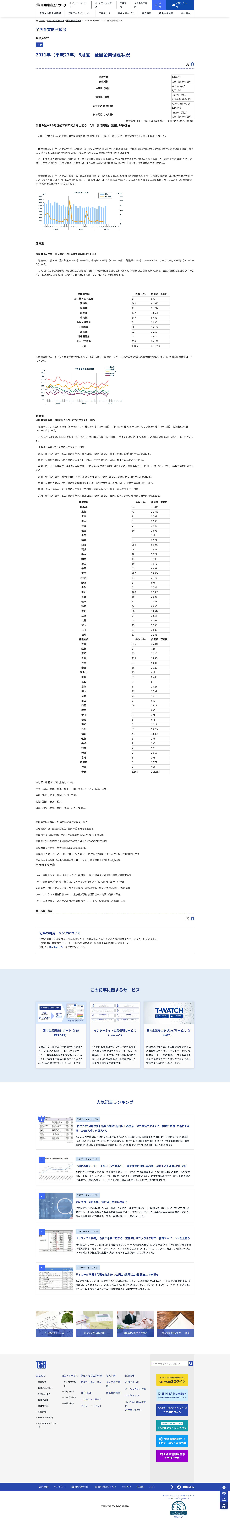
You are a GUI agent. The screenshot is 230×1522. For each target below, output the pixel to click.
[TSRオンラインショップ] (172, 1425)
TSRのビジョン (45, 1387)
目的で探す (69, 1391)
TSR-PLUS (104, 13)
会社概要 (42, 1381)
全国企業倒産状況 (73, 20)
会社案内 (185, 13)
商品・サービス (126, 13)
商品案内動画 (113, 1392)
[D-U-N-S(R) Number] (172, 1394)
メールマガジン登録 (135, 1388)
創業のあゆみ (44, 1393)
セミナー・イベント (91, 1406)
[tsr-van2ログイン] (172, 1379)
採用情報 (129, 1375)
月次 (40, 44)
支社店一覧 (43, 1405)
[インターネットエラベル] (172, 1440)
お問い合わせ (132, 1382)
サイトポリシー (57, 947)
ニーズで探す (70, 1397)
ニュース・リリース (91, 1399)
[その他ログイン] (172, 1410)
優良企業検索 (166, 13)
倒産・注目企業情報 (50, 13)
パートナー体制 (45, 1417)
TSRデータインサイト (80, 13)
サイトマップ (132, 1395)
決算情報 (42, 1411)
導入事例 (146, 13)
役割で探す (69, 1403)
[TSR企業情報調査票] (172, 1455)
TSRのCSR (43, 1399)
